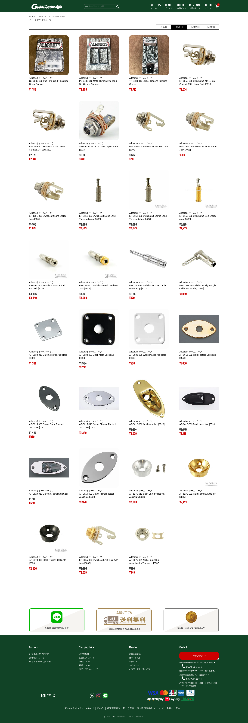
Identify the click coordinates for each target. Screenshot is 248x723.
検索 (117, 6)
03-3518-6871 (194, 679)
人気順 (163, 27)
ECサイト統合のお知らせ (40, 661)
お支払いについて (86, 658)
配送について (85, 665)
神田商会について (36, 658)
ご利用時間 (84, 654)
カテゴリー (155, 6)
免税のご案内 (173, 708)
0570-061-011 (194, 666)
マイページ (134, 665)
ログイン (208, 6)
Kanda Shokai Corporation (78, 708)
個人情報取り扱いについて (150, 708)
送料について (85, 661)
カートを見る (135, 658)
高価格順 (211, 27)
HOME (32, 16)
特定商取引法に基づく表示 (120, 708)
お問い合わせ (195, 6)
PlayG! (100, 708)
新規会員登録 (135, 654)
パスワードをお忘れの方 (139, 669)
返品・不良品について (88, 669)
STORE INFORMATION (39, 654)
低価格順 (195, 27)
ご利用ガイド (181, 6)
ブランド (168, 6)
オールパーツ (42, 16)
